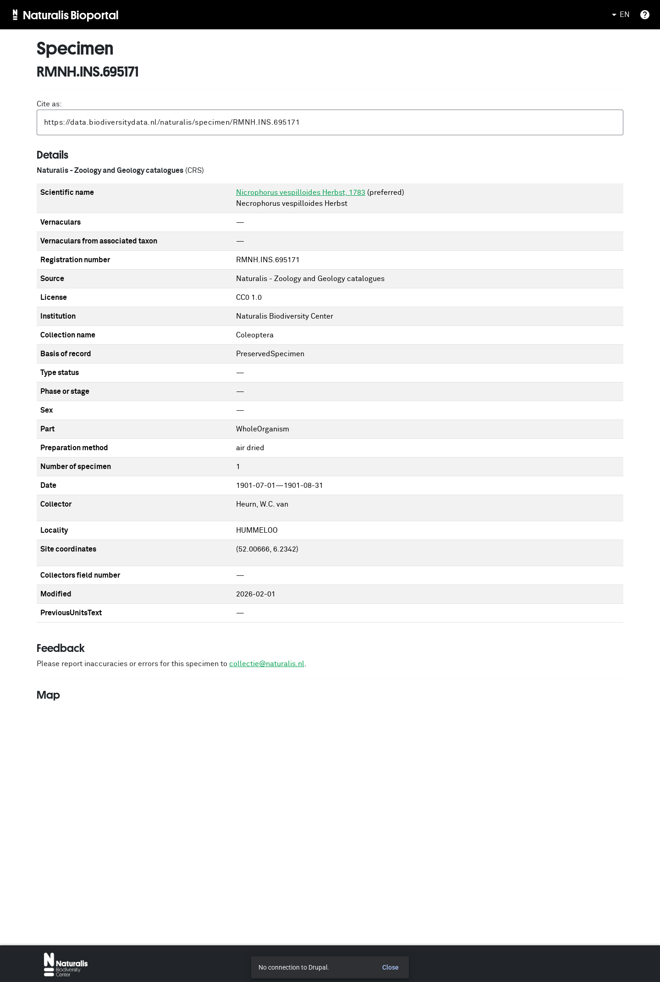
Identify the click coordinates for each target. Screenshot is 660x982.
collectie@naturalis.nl (266, 664)
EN (619, 14)
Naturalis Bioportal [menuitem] (71, 14)
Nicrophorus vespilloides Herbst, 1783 (300, 192)
